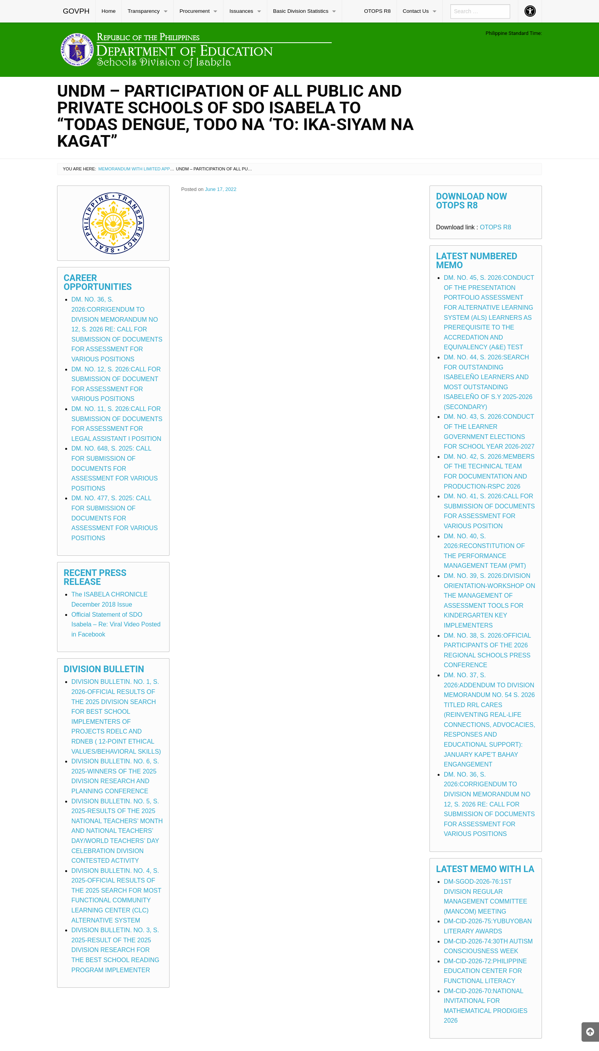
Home (109, 11)
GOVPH (76, 11)
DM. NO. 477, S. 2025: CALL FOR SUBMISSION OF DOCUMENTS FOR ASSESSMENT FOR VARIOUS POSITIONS (114, 518)
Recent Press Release (95, 577)
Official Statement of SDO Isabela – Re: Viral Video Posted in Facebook (116, 624)
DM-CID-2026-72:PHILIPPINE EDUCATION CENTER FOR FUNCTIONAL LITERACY (485, 971)
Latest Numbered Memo (477, 261)
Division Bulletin (104, 669)
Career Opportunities (98, 282)
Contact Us (416, 11)
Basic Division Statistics (301, 11)
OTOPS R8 (377, 11)
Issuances (241, 11)
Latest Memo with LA (485, 869)
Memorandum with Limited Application (144, 168)
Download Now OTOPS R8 (471, 201)
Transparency (144, 11)
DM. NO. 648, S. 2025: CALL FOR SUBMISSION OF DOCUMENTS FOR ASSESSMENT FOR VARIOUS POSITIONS (114, 468)
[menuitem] (76, 11)
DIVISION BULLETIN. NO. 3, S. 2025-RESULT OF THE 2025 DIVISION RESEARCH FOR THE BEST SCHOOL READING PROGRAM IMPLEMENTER (115, 950)
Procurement (195, 11)
